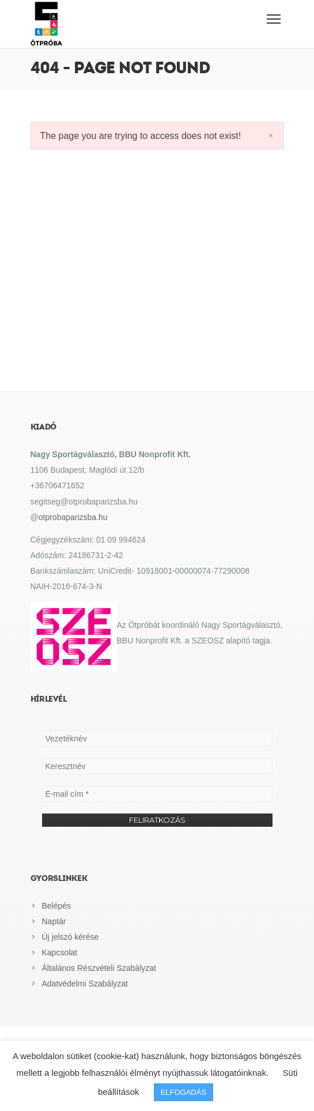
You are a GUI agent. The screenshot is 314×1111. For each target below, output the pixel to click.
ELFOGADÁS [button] (183, 1092)
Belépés (56, 905)
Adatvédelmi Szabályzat (85, 983)
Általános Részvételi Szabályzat (99, 968)
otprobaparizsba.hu (73, 517)
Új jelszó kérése (70, 936)
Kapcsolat (59, 952)
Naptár (54, 921)
